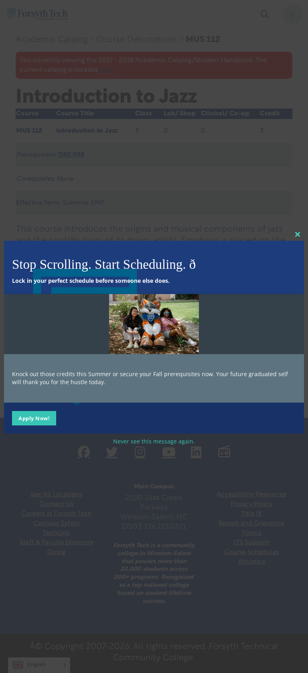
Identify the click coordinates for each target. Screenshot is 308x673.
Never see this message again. (154, 441)
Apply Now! (34, 417)
